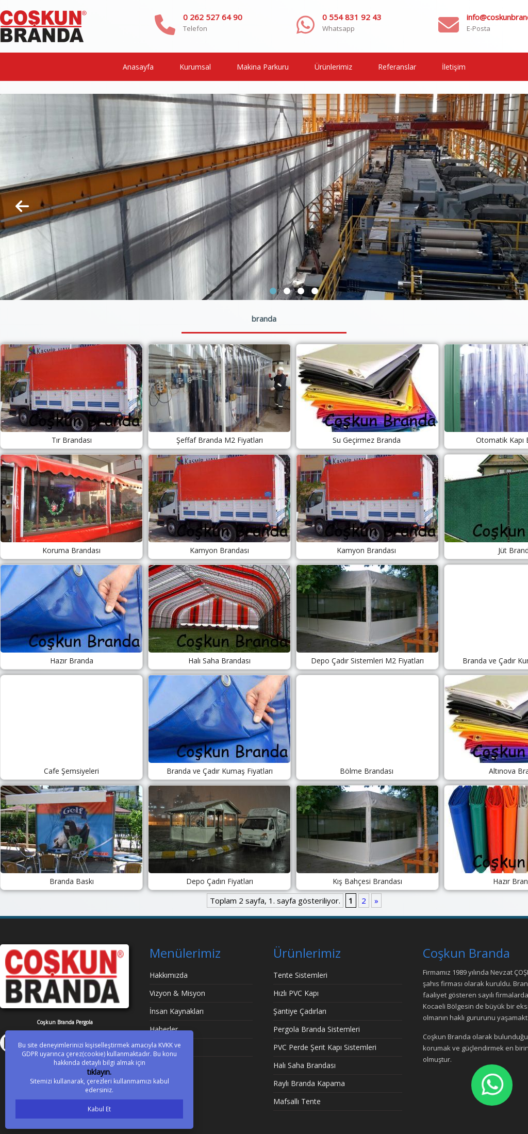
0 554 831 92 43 (352, 17)
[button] (273, 291)
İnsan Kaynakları (177, 1011)
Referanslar (397, 67)
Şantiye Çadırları (299, 1011)
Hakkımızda (169, 975)
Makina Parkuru (263, 67)
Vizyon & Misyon (177, 993)
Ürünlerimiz (333, 67)
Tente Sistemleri (300, 975)
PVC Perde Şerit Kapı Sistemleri (324, 1047)
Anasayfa (138, 67)
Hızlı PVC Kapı (296, 993)
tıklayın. (99, 1072)
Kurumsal (195, 67)
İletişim (454, 67)
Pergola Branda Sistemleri (316, 1029)
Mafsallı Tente (297, 1101)
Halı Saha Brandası (304, 1065)
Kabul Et (99, 1109)
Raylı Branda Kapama (309, 1083)
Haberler (164, 1029)
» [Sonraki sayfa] (376, 900)
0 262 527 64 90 (212, 17)
